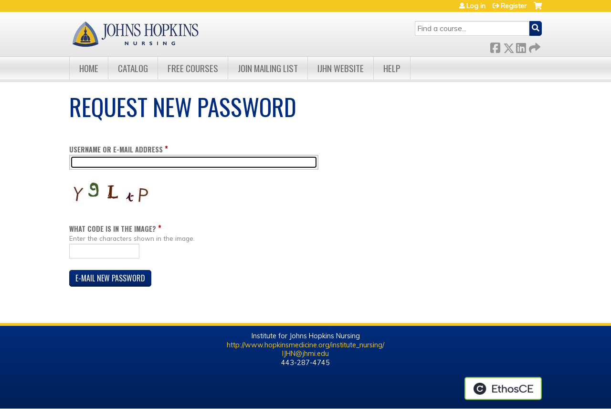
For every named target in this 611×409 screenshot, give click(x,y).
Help (391, 68)
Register (514, 5)
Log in (475, 5)
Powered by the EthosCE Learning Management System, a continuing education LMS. (503, 388)
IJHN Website (340, 68)
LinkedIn (521, 46)
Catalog (133, 68)
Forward (533, 46)
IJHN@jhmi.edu (305, 353)
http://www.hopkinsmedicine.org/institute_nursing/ (305, 345)
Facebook (495, 46)
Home (88, 68)
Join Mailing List (268, 68)
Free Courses (193, 68)
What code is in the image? (112, 229)
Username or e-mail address (116, 149)
